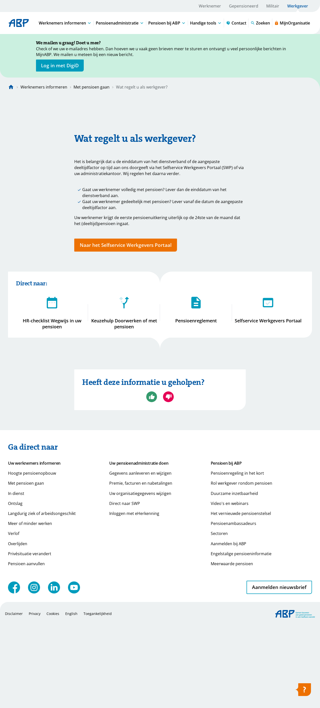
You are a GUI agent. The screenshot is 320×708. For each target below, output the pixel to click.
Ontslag (15, 586)
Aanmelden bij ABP (228, 626)
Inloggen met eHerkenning (134, 596)
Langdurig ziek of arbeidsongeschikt (42, 596)
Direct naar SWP (124, 586)
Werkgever (297, 6)
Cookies (52, 696)
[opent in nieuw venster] (60, 66)
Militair (272, 6)
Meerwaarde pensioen (232, 647)
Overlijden (17, 626)
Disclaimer (14, 696)
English (71, 696)
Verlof (13, 616)
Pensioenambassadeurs (233, 606)
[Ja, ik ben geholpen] (151, 480)
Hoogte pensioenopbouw (32, 556)
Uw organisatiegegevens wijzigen (140, 576)
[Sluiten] (295, 44)
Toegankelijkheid (98, 696)
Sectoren (219, 616)
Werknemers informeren (43, 87)
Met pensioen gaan (92, 87)
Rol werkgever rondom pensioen (241, 566)
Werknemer (210, 6)
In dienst (16, 576)
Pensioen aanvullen (26, 647)
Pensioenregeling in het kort (237, 556)
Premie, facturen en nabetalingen (140, 566)
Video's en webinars (229, 586)
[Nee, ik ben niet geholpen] (168, 480)
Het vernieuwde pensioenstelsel (241, 596)
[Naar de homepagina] (11, 87)
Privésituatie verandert (29, 636)
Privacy (34, 696)
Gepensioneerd (243, 6)
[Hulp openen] (303, 691)
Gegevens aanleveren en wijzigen (140, 556)
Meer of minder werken (30, 606)
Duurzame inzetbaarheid (234, 576)
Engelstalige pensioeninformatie (241, 636)
